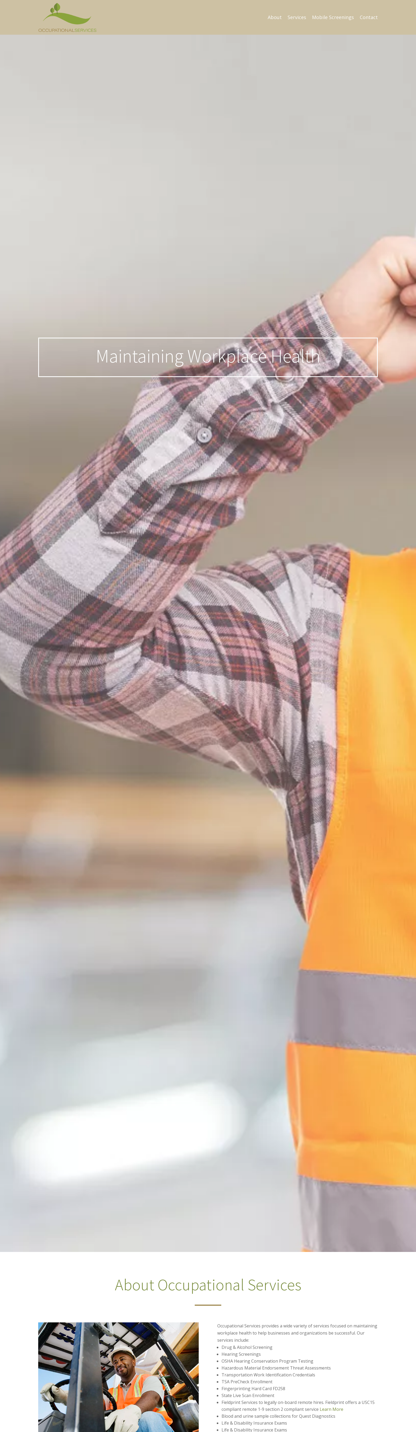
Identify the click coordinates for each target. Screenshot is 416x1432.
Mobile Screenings (333, 17)
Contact (369, 17)
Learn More (331, 1409)
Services (297, 17)
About (275, 17)
